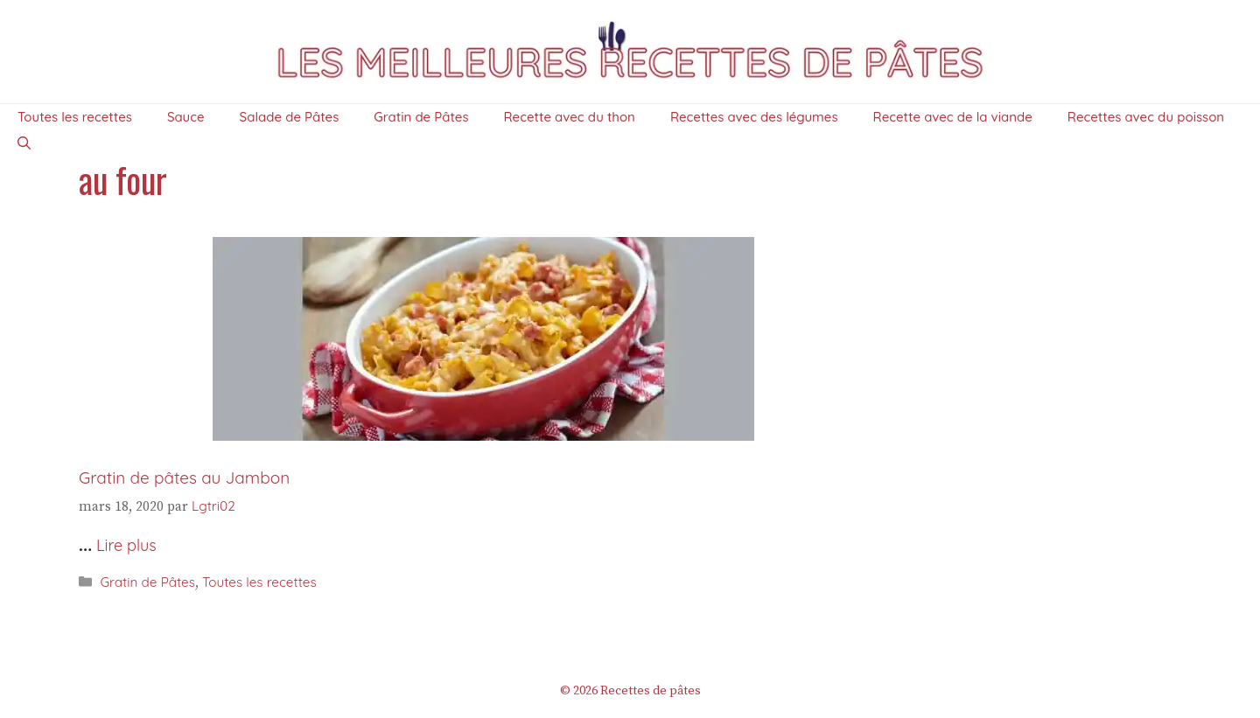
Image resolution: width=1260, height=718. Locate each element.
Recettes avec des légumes (754, 116)
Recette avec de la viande (952, 116)
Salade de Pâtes (290, 116)
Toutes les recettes (75, 116)
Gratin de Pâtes (421, 116)
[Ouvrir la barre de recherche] (24, 143)
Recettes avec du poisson (1146, 116)
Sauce (186, 116)
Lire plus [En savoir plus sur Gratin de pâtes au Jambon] (126, 545)
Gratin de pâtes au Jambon (184, 477)
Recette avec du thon (569, 116)
